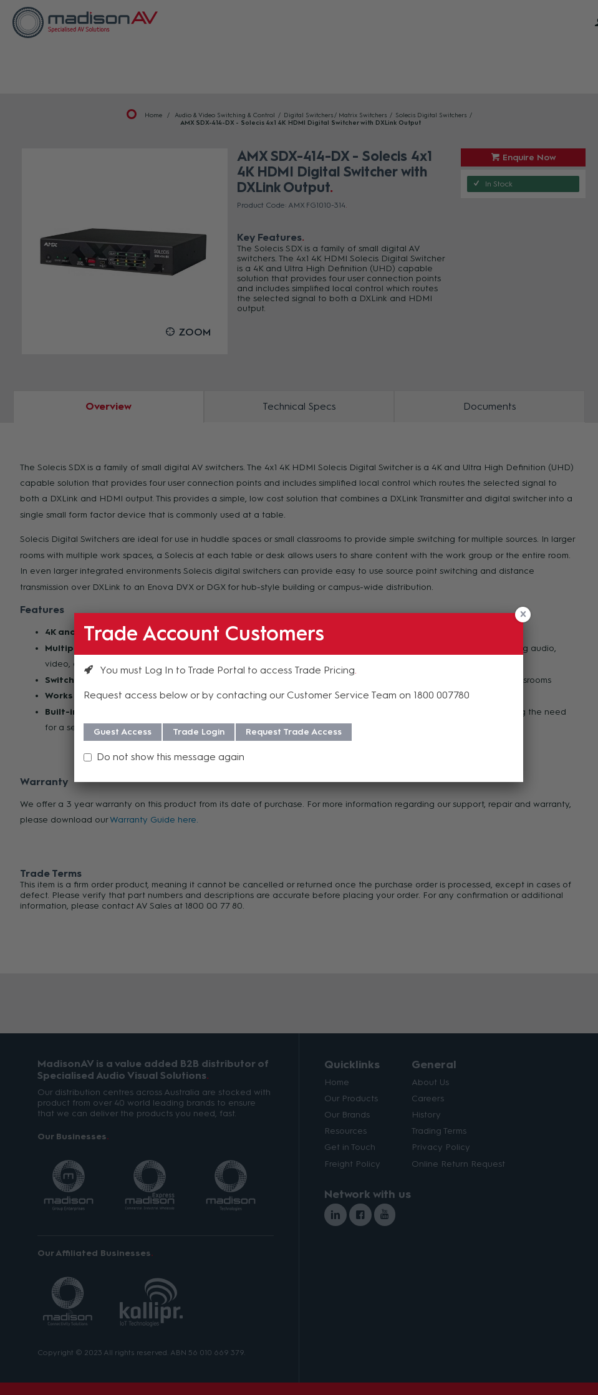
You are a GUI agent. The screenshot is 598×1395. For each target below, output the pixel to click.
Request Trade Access (294, 731)
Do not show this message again (170, 757)
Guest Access (123, 731)
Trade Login (198, 731)
